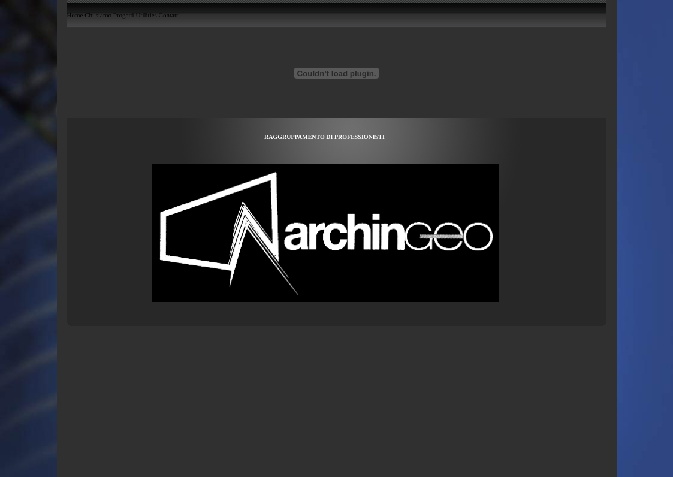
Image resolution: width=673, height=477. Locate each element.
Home (75, 15)
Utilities (145, 15)
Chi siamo (97, 15)
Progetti (123, 15)
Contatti (169, 15)
